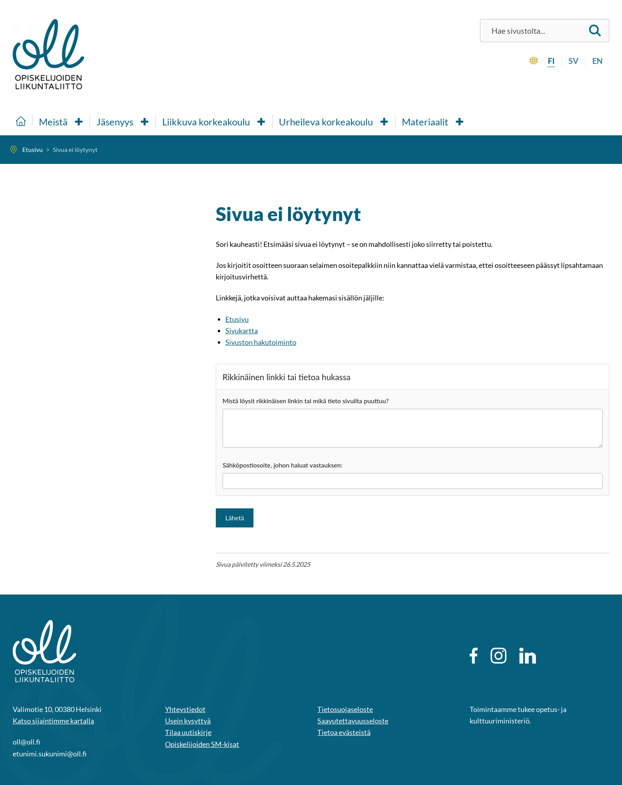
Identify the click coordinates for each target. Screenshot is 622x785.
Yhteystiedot (185, 709)
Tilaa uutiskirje (188, 732)
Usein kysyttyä (188, 720)
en (597, 60)
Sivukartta (241, 330)
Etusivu (237, 319)
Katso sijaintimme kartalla (53, 720)
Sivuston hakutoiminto (260, 342)
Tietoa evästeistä (344, 732)
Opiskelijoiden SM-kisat (202, 744)
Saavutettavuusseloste (352, 720)
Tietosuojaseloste (345, 709)
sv (573, 60)
